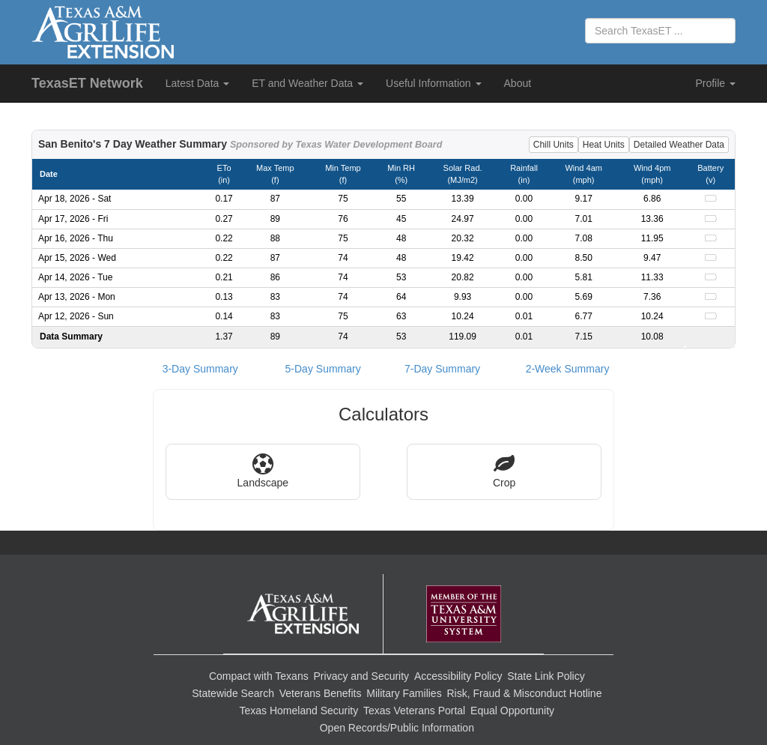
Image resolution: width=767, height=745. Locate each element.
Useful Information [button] (434, 83)
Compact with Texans (259, 676)
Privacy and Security (362, 676)
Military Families (403, 693)
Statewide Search (233, 693)
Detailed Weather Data (679, 144)
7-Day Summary (442, 369)
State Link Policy (546, 676)
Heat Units (604, 144)
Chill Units (553, 144)
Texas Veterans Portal (414, 711)
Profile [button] (715, 83)
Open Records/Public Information (397, 728)
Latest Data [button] (198, 83)
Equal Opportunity (512, 711)
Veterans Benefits (320, 693)
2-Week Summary (568, 369)
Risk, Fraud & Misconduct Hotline (523, 693)
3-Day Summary (200, 369)
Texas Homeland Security (298, 711)
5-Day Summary (323, 369)
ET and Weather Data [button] (307, 83)
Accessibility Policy (458, 676)
